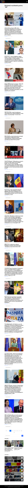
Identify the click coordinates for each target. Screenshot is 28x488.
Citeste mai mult (8, 38)
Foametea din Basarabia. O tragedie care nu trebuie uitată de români (18, 448)
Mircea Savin (6, 63)
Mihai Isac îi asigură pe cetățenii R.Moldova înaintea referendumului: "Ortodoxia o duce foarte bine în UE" (13, 245)
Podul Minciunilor (7, 243)
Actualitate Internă (7, 55)
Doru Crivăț (6, 36)
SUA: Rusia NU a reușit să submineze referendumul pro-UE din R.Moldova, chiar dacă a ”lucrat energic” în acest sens (14, 113)
